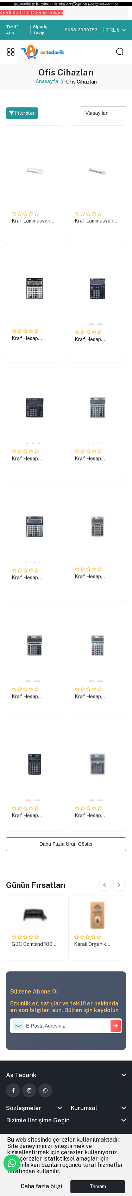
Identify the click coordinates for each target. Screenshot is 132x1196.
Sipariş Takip (40, 29)
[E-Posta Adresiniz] (66, 1025)
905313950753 (81, 29)
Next (119, 884)
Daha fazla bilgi (41, 1186)
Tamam (97, 1186)
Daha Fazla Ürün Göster (66, 844)
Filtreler (22, 113)
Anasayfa (47, 81)
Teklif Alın (12, 29)
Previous (105, 884)
